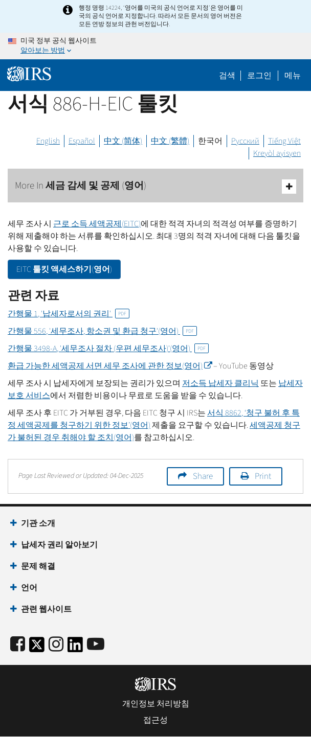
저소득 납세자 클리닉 (220, 383)
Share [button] (203, 476)
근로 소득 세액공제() (97, 223)
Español (82, 141)
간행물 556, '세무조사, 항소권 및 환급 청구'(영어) (102, 331)
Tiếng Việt (284, 141)
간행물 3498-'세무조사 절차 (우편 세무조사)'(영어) (108, 348)
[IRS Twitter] (37, 647)
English (48, 141)
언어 (29, 587)
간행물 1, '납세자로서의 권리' (68, 313)
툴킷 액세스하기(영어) (64, 269)
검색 (227, 76)
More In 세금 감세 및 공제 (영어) (155, 186)
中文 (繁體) (170, 141)
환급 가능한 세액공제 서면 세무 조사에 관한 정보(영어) (110, 366)
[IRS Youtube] (95, 644)
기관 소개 (38, 523)
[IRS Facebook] (17, 644)
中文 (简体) (123, 141)
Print (263, 476)
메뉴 (292, 76)
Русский (245, 141)
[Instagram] (56, 644)
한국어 (210, 141)
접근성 (155, 720)
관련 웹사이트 (46, 609)
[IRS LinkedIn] (75, 647)
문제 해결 (38, 566)
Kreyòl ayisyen (277, 153)
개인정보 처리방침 (155, 704)
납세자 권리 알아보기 (59, 544)
